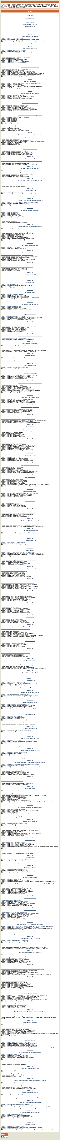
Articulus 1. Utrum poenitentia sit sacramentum (11, 1054)
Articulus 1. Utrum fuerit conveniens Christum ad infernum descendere (15, 629)
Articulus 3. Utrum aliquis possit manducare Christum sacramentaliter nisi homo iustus (19, 997)
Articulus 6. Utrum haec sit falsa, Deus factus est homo (12, 234)
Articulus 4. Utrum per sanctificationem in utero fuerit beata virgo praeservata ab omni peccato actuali (22, 349)
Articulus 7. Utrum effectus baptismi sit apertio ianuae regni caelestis (15, 849)
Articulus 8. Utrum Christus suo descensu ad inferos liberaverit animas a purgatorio (18, 636)
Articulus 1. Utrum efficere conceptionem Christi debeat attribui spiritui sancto (17, 399)
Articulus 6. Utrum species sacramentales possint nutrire (13, 960)
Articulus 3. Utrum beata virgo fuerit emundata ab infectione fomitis (15, 348)
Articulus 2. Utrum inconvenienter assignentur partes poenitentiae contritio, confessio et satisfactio (21, 1127)
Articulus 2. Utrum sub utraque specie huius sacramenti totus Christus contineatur (18, 941)
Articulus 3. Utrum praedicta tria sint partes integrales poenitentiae (15, 1128)
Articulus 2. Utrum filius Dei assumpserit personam (11, 84)
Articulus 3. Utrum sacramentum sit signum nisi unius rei (13, 718)
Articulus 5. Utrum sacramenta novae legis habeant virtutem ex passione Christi (17, 744)
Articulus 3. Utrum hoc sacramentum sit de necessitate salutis (14, 902)
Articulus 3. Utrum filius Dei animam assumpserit (11, 97)
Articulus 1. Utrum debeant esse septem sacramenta (12, 781)
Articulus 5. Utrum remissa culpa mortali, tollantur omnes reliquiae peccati (16, 1087)
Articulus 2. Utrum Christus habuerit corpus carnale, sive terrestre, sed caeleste (17, 96)
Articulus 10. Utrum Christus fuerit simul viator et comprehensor (14, 222)
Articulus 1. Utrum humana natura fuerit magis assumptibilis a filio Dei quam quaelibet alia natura (21, 83)
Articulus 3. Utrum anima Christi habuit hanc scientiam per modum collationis (17, 173)
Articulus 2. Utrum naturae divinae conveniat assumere (12, 70)
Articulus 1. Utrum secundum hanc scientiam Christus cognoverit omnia (16, 170)
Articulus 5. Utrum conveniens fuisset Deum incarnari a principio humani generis (17, 43)
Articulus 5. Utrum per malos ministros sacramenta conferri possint (15, 769)
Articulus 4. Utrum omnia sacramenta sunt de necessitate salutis (14, 784)
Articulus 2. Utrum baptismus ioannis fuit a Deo (11, 468)
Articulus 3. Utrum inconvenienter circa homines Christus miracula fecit (15, 535)
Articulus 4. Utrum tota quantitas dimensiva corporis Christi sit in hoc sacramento (18, 944)
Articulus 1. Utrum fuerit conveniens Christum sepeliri (12, 619)
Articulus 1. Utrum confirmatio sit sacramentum (11, 879)
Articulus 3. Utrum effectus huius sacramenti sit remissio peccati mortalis (16, 983)
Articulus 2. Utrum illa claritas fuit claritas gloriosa (11, 543)
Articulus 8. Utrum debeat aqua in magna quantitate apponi (13, 919)
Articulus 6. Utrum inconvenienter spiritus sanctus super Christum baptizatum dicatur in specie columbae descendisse (25, 484)
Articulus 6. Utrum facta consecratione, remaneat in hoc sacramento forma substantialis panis (20, 931)
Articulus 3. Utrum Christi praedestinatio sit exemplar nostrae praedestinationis (17, 318)
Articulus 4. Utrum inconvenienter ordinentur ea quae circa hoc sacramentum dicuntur (19, 1045)
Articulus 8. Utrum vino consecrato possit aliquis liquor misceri (14, 962)
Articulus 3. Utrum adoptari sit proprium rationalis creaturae (13, 308)
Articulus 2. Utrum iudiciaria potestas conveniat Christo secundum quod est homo (18, 705)
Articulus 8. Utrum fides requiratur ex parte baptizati (11, 831)
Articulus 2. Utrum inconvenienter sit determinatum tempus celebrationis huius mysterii (19, 1043)
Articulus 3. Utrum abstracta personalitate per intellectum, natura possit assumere (18, 71)
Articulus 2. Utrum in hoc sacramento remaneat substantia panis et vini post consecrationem (20, 927)
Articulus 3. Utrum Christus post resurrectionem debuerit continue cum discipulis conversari (20, 665)
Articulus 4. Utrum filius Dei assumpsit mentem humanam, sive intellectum (16, 98)
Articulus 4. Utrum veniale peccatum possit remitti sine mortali (14, 1098)
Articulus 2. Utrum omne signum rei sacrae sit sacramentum (13, 717)
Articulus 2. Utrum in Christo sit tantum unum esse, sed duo (13, 248)
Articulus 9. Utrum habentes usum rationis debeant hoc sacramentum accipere (17, 1004)
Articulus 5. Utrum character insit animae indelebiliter (12, 757)
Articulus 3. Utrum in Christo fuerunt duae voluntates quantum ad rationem (16, 257)
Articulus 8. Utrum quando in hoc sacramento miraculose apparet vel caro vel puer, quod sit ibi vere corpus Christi (24, 948)
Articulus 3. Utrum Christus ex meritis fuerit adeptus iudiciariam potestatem (16, 706)
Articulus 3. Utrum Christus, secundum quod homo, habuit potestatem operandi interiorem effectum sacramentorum (25, 766)
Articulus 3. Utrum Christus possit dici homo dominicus (12, 231)
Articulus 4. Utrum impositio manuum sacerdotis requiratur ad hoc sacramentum (17, 1057)
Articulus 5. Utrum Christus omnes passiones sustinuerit (12, 556)
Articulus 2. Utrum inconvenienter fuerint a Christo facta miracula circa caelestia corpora (19, 533)
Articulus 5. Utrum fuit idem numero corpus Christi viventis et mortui (15, 611)
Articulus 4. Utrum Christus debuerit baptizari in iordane (12, 482)
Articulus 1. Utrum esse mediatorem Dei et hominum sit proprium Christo (16, 338)
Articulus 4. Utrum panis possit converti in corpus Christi (12, 929)
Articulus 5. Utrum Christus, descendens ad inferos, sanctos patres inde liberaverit (18, 633)
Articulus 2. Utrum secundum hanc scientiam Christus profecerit (14, 184)
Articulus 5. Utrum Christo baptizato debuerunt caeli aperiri (13, 483)
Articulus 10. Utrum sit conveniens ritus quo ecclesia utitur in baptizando (16, 800)
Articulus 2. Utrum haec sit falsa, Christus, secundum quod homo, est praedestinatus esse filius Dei (21, 317)
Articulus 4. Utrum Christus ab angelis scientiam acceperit (13, 186)
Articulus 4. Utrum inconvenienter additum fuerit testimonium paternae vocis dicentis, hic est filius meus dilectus (24, 545)
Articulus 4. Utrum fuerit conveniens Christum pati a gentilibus (14, 574)
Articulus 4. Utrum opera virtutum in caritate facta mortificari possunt (15, 1117)
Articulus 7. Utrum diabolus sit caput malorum (10, 143)
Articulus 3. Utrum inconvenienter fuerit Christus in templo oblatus (14, 459)
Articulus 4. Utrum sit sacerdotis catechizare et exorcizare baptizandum (16, 872)
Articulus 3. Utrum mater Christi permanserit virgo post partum (14, 360)
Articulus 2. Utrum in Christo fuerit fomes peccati (11, 213)
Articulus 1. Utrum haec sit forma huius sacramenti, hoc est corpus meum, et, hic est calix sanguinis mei (22, 969)
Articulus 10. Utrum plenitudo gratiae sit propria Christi (12, 127)
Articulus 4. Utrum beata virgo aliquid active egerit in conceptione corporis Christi (18, 402)
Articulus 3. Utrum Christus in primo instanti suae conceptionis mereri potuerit (17, 421)
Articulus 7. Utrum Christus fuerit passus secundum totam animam (15, 559)
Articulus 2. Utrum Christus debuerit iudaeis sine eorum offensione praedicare (17, 514)
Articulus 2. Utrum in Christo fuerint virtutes (10, 118)
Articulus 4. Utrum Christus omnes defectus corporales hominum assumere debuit (18, 205)
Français (6, 1137)
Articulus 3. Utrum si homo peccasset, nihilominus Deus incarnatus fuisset (16, 40)
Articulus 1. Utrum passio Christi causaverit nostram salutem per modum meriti (17, 583)
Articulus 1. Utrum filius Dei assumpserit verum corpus (12, 95)
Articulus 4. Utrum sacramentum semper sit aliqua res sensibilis (14, 719)
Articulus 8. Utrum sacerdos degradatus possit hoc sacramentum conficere (16, 1032)
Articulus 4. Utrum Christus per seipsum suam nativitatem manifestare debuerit (17, 446)
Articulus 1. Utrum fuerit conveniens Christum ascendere (13, 682)
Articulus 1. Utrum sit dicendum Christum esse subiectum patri (14, 277)
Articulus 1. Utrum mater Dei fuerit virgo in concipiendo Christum (14, 357)
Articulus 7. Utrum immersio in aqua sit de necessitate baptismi (14, 797)
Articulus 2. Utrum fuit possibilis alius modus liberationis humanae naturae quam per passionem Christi (22, 553)
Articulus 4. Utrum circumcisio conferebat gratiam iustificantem (14, 863)
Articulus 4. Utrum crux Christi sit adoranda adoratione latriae (13, 329)
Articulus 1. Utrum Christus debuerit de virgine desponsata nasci (14, 367)
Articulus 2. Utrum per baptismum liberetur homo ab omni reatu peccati (16, 843)
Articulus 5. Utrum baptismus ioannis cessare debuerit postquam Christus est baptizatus (19, 471)
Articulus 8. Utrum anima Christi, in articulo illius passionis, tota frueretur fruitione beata (19, 560)
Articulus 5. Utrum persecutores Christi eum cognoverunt (13, 575)
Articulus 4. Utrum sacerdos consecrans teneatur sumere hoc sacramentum (17, 1028)
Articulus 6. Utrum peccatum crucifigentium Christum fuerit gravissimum (16, 576)
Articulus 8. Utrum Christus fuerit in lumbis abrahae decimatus (14, 392)
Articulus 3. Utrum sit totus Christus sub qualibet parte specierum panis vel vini (17, 942)
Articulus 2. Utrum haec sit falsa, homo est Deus (11, 229)
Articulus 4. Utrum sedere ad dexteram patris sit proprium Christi (14, 697)
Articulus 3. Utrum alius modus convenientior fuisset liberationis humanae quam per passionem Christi (22, 554)
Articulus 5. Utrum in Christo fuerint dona (9, 121)
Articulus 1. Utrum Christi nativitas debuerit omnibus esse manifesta (15, 443)
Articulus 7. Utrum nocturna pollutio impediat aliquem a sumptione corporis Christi (18, 1001)
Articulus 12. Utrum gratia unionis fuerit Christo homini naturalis (14, 62)
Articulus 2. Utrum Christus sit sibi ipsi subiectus (11, 278)
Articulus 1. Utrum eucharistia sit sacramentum (11, 900)
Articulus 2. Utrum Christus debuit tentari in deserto (11, 504)
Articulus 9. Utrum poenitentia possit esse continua (11, 1063)
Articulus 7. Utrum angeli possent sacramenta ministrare (12, 771)
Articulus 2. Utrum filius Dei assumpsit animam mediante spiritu (14, 106)
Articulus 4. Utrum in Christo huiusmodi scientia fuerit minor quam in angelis (17, 174)
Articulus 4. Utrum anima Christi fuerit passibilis (11, 215)
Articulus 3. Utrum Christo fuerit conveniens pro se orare (13, 286)
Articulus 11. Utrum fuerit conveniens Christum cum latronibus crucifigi (15, 563)
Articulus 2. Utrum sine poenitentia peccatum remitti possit (13, 1083)
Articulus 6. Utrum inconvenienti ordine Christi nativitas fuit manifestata (15, 448)
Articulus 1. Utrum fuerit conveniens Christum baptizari (12, 479)
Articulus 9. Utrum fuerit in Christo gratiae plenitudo (11, 126)
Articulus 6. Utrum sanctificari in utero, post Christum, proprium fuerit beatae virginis (18, 351)
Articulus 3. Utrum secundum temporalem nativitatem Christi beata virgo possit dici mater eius (20, 431)
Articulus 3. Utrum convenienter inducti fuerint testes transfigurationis (15, 544)
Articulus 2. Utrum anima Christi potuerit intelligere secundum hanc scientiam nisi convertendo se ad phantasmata (24, 172)
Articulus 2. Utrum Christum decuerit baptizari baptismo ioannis (14, 480)
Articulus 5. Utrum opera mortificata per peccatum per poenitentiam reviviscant (17, 1118)
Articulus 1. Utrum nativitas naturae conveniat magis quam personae (15, 428)
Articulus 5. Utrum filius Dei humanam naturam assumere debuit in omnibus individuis (19, 87)
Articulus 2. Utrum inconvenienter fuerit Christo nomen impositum (14, 458)
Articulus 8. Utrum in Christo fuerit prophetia (10, 125)
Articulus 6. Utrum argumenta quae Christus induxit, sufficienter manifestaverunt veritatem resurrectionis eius (23, 668)
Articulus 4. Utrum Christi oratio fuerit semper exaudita (12, 287)
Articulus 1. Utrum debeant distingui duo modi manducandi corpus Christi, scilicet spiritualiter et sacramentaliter (24, 995)
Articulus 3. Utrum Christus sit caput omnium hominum (12, 139)
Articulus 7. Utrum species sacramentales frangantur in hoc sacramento (16, 961)
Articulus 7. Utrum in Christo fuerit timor (9, 219)
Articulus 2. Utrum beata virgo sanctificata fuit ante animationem (14, 346)
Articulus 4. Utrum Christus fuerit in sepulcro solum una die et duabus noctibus (17, 622)
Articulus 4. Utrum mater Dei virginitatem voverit (11, 361)
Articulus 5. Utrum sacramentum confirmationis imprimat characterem (15, 886)
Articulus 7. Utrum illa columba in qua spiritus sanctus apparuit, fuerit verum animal (18, 485)
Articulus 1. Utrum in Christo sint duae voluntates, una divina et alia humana (17, 255)
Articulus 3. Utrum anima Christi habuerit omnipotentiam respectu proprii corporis (18, 194)
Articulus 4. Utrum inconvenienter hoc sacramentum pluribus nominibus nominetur (18, 903)
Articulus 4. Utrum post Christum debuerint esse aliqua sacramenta (15, 734)
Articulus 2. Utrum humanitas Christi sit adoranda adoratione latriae (15, 327)
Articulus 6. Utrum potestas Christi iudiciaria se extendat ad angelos (15, 710)
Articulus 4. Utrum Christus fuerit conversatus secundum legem (14, 496)
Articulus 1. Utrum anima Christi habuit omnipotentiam (12, 192)
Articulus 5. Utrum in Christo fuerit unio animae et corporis (13, 55)
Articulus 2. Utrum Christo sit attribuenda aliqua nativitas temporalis (15, 430)
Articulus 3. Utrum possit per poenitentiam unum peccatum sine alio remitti (16, 1085)
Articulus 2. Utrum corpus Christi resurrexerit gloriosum (12, 654)
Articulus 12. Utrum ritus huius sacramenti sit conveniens (13, 893)
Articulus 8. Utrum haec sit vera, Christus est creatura (12, 236)
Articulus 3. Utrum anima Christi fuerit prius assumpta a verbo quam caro (16, 107)
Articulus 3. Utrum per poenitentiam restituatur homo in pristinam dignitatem (17, 1116)
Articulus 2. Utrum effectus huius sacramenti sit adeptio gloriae (14, 982)
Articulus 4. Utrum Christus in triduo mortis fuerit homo (12, 610)
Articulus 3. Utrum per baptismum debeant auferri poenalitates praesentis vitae (17, 844)
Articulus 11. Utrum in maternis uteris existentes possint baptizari (14, 834)
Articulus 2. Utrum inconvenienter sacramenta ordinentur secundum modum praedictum (19, 782)
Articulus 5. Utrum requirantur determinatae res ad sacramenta (14, 720)
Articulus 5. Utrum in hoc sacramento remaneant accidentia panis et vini (16, 930)
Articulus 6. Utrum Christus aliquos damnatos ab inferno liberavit (14, 634)
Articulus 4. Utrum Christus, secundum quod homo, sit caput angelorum (16, 140)
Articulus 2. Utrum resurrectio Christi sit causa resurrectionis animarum (15, 676)
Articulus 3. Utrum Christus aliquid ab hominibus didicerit (13, 185)
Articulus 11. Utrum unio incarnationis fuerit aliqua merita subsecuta (15, 61)
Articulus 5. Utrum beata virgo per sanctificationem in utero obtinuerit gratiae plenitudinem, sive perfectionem (23, 350)
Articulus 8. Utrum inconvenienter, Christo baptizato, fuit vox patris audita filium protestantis (20, 486)
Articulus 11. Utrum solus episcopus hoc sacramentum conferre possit (15, 892)
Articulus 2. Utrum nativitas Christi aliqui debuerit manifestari (13, 444)
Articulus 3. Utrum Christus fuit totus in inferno (10, 631)
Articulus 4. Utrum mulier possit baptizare (9, 812)
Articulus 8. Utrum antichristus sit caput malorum (11, 144)
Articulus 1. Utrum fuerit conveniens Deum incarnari (12, 38)
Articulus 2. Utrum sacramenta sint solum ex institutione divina (14, 765)
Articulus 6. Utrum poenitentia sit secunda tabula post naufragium (14, 1059)
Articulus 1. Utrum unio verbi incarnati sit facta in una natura (13, 50)
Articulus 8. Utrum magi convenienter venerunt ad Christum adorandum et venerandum (19, 450)
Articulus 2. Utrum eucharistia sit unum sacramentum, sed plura (14, 901)
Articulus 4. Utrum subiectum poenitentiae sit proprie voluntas (14, 1074)
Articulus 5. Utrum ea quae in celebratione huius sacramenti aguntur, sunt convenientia (19, 1046)
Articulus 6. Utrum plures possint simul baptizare (11, 814)
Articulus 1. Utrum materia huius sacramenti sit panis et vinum (14, 912)
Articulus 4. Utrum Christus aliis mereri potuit (10, 270)
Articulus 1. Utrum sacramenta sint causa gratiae (11, 740)
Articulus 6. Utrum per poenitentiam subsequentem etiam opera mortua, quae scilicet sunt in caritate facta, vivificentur (25, 1120)
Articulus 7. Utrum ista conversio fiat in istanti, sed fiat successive (14, 933)
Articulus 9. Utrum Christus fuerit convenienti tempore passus (14, 561)
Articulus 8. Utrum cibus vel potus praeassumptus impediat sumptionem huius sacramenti (19, 1003)
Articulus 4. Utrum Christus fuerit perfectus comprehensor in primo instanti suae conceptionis (20, 422)
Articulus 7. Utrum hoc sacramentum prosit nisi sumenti (12, 987)
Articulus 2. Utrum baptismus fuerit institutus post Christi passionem (15, 792)
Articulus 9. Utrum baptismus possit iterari (9, 799)
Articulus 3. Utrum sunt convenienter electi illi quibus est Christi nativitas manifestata (18, 445)
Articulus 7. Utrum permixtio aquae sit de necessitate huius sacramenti (15, 918)
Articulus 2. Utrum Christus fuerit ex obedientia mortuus (12, 572)
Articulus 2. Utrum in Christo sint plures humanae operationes (14, 268)
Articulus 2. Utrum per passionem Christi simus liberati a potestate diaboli (16, 596)
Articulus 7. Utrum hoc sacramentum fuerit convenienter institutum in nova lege (17, 1061)
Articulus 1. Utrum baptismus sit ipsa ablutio (10, 790)
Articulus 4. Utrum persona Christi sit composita (11, 53)
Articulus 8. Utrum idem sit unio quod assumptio (11, 58)
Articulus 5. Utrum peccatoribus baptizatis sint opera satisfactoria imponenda (17, 828)
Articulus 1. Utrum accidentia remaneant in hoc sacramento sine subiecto (16, 954)
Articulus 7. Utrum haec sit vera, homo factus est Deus (12, 235)
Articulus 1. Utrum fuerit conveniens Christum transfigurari (13, 542)
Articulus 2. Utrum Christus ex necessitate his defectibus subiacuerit (15, 203)
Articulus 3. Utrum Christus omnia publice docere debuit (12, 515)
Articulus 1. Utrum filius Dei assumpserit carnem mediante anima (14, 105)
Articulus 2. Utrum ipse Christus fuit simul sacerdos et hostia (13, 295)
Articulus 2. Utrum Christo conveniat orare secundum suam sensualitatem (16, 285)
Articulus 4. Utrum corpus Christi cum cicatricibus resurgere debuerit (15, 656)
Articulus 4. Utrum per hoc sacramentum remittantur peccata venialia (15, 984)
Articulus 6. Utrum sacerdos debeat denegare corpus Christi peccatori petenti (17, 1000)
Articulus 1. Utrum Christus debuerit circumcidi (10, 457)
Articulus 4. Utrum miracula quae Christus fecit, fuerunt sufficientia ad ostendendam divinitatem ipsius (22, 526)
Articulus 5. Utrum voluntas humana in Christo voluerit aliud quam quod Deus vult (18, 259)
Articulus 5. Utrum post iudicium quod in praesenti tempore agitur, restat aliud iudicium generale (21, 708)
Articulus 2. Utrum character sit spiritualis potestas (11, 753)
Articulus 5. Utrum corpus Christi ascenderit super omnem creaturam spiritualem (17, 687)
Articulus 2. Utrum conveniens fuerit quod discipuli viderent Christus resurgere (17, 664)
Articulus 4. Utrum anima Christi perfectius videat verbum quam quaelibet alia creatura (19, 164)
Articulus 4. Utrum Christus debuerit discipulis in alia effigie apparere (15, 666)
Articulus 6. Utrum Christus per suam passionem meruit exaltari (14, 600)
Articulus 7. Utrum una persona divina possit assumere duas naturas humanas (17, 75)
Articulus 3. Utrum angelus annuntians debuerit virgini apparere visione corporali (17, 377)
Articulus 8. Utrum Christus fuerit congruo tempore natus (13, 436)
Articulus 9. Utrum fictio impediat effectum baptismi (11, 852)
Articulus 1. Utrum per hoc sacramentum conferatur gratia (13, 981)
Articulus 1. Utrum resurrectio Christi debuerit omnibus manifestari (15, 662)
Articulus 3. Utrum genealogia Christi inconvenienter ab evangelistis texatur (16, 387)
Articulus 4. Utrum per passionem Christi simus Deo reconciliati (14, 598)
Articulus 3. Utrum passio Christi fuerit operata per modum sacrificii (15, 585)
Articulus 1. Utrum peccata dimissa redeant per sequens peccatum (15, 1104)
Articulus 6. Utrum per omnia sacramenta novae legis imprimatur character (16, 758)
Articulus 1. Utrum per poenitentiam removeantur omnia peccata (14, 1082)
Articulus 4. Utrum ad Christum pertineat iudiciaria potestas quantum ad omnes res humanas (20, 707)
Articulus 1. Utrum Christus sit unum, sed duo (10, 247)
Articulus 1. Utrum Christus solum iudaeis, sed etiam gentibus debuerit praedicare (18, 513)
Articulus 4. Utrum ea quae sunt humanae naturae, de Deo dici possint (15, 232)
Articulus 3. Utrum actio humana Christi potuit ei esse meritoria (14, 269)
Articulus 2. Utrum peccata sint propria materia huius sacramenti (14, 1055)
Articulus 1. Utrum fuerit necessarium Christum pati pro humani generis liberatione (18, 552)
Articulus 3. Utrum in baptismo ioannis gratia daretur (12, 469)
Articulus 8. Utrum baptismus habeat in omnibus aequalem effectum (15, 851)
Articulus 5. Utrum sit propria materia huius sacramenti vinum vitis (14, 916)
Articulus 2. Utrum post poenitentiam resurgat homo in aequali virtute (15, 1115)
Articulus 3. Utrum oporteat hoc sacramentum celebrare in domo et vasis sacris (17, 1044)
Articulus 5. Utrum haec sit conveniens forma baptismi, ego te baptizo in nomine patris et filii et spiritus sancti (23, 795)
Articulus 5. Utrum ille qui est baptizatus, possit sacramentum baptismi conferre (17, 813)
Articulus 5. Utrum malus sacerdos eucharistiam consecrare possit (15, 1029)
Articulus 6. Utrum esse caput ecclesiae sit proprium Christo (13, 142)
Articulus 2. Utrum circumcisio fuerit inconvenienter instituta (13, 860)
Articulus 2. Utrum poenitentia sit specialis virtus (11, 1071)
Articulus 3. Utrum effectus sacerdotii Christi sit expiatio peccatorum (15, 296)
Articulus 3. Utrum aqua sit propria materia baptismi (11, 793)
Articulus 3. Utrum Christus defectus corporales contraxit (13, 204)
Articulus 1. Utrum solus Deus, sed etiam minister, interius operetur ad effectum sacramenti (20, 764)
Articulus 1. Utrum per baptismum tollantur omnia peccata (13, 842)
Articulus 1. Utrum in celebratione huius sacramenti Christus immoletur (15, 1042)
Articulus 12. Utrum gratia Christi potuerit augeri (11, 129)
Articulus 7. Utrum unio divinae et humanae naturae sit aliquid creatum (15, 57)
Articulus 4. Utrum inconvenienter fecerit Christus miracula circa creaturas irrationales (19, 536)
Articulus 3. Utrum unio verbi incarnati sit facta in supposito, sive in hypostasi (17, 52)
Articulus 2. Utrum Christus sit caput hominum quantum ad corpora (15, 138)
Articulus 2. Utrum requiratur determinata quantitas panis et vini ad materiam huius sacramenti (20, 913)
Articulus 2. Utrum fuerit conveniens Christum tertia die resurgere (14, 644)
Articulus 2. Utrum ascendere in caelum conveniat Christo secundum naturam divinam (19, 683)
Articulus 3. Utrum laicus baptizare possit (9, 811)
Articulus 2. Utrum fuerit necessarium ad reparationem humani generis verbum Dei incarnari (20, 39)
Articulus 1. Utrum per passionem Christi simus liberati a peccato (14, 595)
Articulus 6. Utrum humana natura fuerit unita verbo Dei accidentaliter (15, 56)
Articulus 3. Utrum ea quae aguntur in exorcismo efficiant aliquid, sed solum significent (19, 871)
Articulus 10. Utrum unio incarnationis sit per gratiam (12, 60)
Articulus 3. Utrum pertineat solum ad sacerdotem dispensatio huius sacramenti (17, 1027)
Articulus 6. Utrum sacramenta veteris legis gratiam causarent (14, 746)
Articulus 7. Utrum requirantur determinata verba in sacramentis (14, 723)
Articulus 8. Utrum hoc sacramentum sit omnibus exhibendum (14, 889)
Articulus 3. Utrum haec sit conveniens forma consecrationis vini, (14, 971)
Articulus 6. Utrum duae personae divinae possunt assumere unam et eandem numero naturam (21, 74)
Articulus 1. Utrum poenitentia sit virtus (9, 1070)
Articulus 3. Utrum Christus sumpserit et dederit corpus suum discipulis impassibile (18, 1016)
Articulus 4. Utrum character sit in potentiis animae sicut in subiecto (15, 755)
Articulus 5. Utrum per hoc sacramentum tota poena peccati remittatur (15, 985)
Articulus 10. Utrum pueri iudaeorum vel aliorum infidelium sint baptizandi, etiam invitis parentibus (21, 833)
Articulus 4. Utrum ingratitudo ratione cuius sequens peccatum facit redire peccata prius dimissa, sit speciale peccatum (25, 1108)
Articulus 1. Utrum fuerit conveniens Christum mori (11, 607)
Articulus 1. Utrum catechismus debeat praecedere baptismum (14, 869)
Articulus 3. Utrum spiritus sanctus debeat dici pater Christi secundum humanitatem (18, 401)
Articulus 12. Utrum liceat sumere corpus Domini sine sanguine (14, 1007)
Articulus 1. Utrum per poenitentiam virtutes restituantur (12, 1114)
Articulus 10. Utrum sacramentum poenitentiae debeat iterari (13, 1064)
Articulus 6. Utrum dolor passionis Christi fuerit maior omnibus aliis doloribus (17, 558)
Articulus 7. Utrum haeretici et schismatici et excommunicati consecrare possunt (17, 1031)
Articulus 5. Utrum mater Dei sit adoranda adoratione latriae (13, 330)
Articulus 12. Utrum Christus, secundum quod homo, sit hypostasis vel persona (17, 240)
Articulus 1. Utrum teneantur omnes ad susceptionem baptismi (14, 823)
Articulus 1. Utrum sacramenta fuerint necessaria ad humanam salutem (16, 730)
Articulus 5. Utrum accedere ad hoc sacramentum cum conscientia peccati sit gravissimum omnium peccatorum (24, 999)
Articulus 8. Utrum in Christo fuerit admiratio (10, 220)
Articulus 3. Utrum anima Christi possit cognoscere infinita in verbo (15, 163)
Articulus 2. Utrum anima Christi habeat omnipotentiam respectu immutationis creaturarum (20, 193)
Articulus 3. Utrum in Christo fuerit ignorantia (10, 214)
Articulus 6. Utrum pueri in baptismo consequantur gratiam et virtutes (15, 848)
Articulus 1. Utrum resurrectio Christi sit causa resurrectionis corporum (15, 675)
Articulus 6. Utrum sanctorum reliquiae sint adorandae (12, 331)
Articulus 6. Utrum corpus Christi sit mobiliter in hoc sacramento (14, 946)
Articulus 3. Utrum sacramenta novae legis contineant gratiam (14, 742)
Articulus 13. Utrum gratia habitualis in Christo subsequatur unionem (15, 130)
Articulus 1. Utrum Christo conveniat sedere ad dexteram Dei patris (15, 694)
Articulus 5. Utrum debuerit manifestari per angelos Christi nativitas (15, 447)
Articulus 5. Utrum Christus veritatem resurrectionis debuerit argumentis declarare (18, 667)
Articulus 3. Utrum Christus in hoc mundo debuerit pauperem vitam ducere (16, 495)
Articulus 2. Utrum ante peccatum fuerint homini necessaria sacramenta (16, 731)
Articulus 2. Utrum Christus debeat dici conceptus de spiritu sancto (15, 400)
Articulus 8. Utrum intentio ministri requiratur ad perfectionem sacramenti (16, 772)
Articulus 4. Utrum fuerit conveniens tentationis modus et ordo (14, 506)
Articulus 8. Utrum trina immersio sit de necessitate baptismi (13, 798)
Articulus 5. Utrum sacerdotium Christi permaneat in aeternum (14, 298)
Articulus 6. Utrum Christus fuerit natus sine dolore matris (13, 434)
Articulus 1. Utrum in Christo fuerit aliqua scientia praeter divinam (14, 151)
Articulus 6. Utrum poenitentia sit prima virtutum (11, 1076)
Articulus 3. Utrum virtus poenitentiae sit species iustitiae (13, 1073)
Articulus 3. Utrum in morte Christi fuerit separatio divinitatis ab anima (15, 609)
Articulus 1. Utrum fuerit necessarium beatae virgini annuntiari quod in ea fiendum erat (19, 375)
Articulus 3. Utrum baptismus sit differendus (10, 825)
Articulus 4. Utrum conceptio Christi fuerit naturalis (11, 412)
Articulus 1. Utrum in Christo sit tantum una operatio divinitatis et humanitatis (17, 267)
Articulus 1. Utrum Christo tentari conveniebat (10, 503)
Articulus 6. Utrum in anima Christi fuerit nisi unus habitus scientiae (15, 176)
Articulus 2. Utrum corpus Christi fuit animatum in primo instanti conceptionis (17, 410)
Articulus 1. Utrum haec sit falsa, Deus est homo (11, 228)
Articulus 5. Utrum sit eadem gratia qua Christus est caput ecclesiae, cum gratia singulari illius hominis (22, 141)
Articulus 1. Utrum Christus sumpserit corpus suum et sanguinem (14, 1013)
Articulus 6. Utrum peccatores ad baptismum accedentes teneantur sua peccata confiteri (19, 829)
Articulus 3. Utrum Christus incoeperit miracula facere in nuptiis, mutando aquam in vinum (19, 525)
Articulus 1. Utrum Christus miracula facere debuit (11, 523)
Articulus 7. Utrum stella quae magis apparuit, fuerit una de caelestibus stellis (17, 449)
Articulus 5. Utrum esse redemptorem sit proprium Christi (13, 587)
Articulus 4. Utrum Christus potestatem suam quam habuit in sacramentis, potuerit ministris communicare (23, 767)
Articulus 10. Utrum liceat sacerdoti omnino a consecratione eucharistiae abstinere (18, 1035)
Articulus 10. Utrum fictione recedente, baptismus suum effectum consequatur (17, 853)
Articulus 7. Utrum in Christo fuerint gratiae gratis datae (12, 123)
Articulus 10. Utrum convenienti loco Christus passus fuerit (13, 562)
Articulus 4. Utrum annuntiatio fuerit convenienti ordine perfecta (14, 378)
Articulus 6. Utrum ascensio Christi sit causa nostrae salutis (13, 688)
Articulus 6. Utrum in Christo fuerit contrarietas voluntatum (13, 260)
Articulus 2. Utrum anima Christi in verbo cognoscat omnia (13, 162)
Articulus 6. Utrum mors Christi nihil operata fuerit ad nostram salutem (15, 612)
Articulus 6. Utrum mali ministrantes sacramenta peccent (13, 770)
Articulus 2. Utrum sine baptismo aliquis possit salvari (12, 824)
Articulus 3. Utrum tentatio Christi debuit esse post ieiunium (13, 505)
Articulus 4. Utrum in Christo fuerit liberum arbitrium (11, 258)
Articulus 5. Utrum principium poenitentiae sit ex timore (12, 1075)
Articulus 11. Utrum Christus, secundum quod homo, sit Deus (14, 239)
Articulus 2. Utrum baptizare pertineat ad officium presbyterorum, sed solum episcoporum (19, 810)
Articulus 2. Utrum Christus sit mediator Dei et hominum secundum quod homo (17, 339)
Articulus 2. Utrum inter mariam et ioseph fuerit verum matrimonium (15, 368)
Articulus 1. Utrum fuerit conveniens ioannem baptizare (12, 467)
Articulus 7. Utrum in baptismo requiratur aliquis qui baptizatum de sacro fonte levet (18, 816)
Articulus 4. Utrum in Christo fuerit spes (9, 120)
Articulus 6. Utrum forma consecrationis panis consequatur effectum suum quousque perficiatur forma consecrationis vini (26, 974)
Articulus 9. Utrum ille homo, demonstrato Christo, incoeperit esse (14, 237)
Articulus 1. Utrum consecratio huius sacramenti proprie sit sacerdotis (15, 1024)
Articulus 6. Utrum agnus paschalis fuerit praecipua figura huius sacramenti (16, 905)
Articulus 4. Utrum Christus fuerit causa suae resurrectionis (13, 646)
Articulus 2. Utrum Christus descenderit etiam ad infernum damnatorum (16, 630)
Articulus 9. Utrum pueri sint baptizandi (9, 832)
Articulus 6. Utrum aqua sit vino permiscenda (10, 917)
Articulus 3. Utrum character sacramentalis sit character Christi (14, 754)
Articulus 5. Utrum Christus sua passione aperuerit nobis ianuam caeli (15, 599)
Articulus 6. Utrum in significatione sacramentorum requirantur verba (15, 722)
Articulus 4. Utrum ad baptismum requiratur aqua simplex (13, 794)
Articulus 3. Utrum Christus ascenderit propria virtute (12, 684)
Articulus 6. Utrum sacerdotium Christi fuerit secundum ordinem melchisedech (17, 299)
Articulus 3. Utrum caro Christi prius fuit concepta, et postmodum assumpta (16, 411)
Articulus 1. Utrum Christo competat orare (9, 284)
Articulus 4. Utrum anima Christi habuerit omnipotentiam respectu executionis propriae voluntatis (21, 196)
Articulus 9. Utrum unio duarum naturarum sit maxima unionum (14, 59)
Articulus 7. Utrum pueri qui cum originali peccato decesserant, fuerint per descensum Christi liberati (22, 635)
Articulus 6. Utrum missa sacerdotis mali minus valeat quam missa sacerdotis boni (18, 1030)
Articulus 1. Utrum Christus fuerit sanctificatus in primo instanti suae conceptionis (18, 419)
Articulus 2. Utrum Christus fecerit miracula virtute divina (12, 524)
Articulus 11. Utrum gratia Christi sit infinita (10, 128)
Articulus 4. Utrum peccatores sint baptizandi (10, 827)
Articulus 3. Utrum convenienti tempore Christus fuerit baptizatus (14, 481)
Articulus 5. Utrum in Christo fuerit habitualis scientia (12, 175)
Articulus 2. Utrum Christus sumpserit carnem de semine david (14, 386)
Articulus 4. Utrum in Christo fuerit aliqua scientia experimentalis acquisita (16, 154)
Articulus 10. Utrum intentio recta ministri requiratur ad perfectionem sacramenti (17, 774)
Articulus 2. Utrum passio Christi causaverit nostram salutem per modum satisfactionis (19, 584)
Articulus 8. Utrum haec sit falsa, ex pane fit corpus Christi (13, 934)
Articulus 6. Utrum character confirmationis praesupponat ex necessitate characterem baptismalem (21, 887)
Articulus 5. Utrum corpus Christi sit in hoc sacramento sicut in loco (15, 945)
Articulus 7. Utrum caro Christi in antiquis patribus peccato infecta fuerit (16, 391)
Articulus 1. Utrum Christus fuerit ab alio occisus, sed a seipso (14, 571)
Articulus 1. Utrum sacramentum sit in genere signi (11, 716)
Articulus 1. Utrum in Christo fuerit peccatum (10, 212)
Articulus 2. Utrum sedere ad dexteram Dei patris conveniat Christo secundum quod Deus (19, 695)
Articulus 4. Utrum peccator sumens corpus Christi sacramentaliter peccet (16, 998)
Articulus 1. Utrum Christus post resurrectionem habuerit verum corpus (15, 653)
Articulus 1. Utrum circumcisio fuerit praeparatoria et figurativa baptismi (16, 859)
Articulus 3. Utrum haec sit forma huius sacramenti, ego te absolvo (15, 1056)
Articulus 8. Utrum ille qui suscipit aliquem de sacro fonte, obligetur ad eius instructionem (19, 817)
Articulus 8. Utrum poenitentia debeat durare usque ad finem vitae (15, 1062)
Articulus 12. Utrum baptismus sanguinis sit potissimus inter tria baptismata (16, 802)
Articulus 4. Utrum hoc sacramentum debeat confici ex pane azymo (15, 915)
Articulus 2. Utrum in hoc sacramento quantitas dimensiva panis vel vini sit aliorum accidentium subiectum (23, 956)
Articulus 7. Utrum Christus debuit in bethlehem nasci (12, 435)
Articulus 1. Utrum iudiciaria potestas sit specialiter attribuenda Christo (15, 704)
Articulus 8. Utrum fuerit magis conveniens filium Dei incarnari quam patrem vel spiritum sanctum (21, 76)
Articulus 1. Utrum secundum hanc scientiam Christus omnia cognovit (15, 182)
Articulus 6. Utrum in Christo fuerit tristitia (9, 217)
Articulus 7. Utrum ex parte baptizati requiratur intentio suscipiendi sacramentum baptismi (19, 830)
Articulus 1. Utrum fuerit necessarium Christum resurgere (13, 643)
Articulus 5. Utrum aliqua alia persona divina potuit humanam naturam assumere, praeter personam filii (22, 73)
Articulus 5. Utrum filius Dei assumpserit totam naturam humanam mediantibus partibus (19, 109)
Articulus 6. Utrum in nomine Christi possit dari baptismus (13, 796)
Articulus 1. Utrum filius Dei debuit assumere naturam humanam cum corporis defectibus (19, 202)
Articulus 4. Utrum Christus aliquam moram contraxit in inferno (14, 632)
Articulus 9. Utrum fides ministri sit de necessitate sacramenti (13, 773)
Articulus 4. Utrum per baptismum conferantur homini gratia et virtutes (15, 845)
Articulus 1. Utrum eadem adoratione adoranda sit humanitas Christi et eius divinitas (18, 326)
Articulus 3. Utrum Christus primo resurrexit (10, 645)
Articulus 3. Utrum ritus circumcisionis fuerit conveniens (12, 861)
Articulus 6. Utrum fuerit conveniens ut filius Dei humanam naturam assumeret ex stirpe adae (20, 88)
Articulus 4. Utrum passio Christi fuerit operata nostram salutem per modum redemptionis (19, 586)
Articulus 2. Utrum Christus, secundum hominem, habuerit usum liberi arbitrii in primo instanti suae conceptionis (24, 420)
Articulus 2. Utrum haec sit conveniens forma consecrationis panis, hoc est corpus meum (19, 970)
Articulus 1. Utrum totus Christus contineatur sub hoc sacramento (14, 940)
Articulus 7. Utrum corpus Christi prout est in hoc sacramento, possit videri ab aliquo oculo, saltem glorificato (23, 947)
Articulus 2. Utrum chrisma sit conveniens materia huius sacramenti (15, 880)
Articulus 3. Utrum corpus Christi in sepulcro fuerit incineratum (14, 621)
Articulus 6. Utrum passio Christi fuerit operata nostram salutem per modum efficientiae (19, 588)
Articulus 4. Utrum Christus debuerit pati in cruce (11, 555)
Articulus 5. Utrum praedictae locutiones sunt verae (11, 973)
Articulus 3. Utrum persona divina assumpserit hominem (12, 85)
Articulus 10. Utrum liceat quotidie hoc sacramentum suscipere (14, 1005)
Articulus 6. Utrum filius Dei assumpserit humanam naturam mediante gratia (17, 110)
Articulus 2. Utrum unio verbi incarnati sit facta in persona (13, 51)
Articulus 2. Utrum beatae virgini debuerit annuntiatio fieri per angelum (15, 376)
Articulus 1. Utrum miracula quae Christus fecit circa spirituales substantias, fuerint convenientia (21, 532)
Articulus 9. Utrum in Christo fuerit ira (8, 221)
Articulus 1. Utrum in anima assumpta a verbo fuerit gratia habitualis (15, 117)
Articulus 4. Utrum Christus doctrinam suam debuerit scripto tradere (15, 516)
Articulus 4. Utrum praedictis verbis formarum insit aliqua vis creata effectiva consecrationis (20, 972)
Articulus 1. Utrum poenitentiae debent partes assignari (12, 1126)
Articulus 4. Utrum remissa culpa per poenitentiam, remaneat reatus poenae (17, 1086)
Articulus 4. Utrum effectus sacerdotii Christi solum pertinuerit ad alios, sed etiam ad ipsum (20, 297)
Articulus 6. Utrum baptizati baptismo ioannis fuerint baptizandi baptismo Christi (17, 472)
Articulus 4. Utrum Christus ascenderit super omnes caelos (13, 685)
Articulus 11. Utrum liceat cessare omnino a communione (13, 1006)
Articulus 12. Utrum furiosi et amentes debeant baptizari (12, 835)
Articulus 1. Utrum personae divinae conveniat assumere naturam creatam (16, 69)
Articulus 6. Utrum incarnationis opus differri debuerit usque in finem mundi (16, 44)
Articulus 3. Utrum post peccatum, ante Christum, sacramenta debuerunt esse (17, 732)
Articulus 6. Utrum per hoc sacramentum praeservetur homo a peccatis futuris (17, 986)
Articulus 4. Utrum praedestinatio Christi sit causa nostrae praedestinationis (16, 319)
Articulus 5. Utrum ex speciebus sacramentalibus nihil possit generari (15, 959)
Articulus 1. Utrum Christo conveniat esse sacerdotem (12, 294)
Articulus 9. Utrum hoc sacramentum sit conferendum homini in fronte (15, 890)
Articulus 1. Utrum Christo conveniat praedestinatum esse (13, 316)
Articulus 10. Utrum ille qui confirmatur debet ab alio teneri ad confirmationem (17, 891)
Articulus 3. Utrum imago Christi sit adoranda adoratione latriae (14, 328)
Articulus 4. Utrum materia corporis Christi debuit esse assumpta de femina (16, 388)
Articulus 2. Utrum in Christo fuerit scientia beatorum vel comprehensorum (16, 152)
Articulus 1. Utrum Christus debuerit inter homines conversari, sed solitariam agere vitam (19, 493)
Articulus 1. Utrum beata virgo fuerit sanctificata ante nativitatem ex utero (16, 345)
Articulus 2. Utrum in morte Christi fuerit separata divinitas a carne (14, 608)
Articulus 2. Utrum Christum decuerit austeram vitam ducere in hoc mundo (16, 494)
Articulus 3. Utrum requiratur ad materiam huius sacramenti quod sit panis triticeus (18, 914)
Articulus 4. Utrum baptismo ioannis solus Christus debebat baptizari (15, 470)
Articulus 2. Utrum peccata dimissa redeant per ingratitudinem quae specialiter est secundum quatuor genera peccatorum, (26, 1105)
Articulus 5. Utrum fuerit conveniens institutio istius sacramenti (14, 904)
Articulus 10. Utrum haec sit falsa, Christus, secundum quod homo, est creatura (17, 238)
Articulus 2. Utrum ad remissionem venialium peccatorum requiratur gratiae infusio (18, 1095)
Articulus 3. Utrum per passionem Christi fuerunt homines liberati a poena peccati (18, 597)
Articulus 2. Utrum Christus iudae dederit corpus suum (12, 1015)
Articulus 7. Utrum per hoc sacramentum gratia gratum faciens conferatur (16, 888)
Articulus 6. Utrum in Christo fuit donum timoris (10, 122)
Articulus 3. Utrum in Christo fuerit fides (9, 119)
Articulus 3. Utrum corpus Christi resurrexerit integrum (12, 655)
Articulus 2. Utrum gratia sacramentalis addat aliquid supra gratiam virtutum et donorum (19, 741)
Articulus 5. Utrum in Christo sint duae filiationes (11, 433)
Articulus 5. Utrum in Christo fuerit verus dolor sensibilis (12, 216)
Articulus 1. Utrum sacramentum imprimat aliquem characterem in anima (16, 752)
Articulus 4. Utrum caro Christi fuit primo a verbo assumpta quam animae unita (17, 108)
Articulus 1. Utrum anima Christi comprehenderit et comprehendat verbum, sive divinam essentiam (21, 161)
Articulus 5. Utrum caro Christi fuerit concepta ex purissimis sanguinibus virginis (17, 389)
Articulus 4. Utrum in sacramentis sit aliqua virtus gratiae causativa (15, 743)
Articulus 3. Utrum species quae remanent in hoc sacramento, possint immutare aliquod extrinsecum (22, 957)
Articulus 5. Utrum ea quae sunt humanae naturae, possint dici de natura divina (17, 233)
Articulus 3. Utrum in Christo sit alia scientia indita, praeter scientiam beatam (17, 153)
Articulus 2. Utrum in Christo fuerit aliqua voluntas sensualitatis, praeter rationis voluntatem (20, 256)
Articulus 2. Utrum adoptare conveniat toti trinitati (11, 307)
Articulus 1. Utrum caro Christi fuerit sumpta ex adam (12, 385)
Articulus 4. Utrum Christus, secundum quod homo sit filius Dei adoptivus (16, 309)
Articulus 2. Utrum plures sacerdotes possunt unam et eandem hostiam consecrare (18, 1026)
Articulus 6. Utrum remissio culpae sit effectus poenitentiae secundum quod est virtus (18, 1088)
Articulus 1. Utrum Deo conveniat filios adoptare (11, 306)
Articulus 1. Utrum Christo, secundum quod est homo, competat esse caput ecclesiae (18, 137)
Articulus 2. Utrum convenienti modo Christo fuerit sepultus (13, 620)
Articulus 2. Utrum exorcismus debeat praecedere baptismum (14, 870)
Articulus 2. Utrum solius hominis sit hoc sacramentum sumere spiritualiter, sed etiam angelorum (21, 996)
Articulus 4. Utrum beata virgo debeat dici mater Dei (12, 432)
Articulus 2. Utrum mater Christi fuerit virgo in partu (11, 359)
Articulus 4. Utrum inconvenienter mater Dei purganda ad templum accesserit (17, 460)
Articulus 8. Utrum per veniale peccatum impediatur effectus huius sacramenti (17, 988)
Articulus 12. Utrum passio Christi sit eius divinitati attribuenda (14, 564)
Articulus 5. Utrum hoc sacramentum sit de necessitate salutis (14, 1058)
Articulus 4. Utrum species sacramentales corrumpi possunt (13, 958)
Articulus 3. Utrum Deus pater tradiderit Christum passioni (13, 573)
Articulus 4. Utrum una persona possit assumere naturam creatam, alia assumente (18, 72)
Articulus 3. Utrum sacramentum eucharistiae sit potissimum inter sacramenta (17, 783)
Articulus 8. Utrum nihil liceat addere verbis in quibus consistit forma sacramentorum (18, 724)
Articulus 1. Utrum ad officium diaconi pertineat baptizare (13, 809)
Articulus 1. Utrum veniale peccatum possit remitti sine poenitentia (15, 1094)
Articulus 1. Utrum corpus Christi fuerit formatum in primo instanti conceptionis (17, 409)
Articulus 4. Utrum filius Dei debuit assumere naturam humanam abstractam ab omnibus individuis (21, 86)
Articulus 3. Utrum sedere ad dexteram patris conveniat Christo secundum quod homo (19, 696)
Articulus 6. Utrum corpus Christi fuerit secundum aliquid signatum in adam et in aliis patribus (20, 390)
